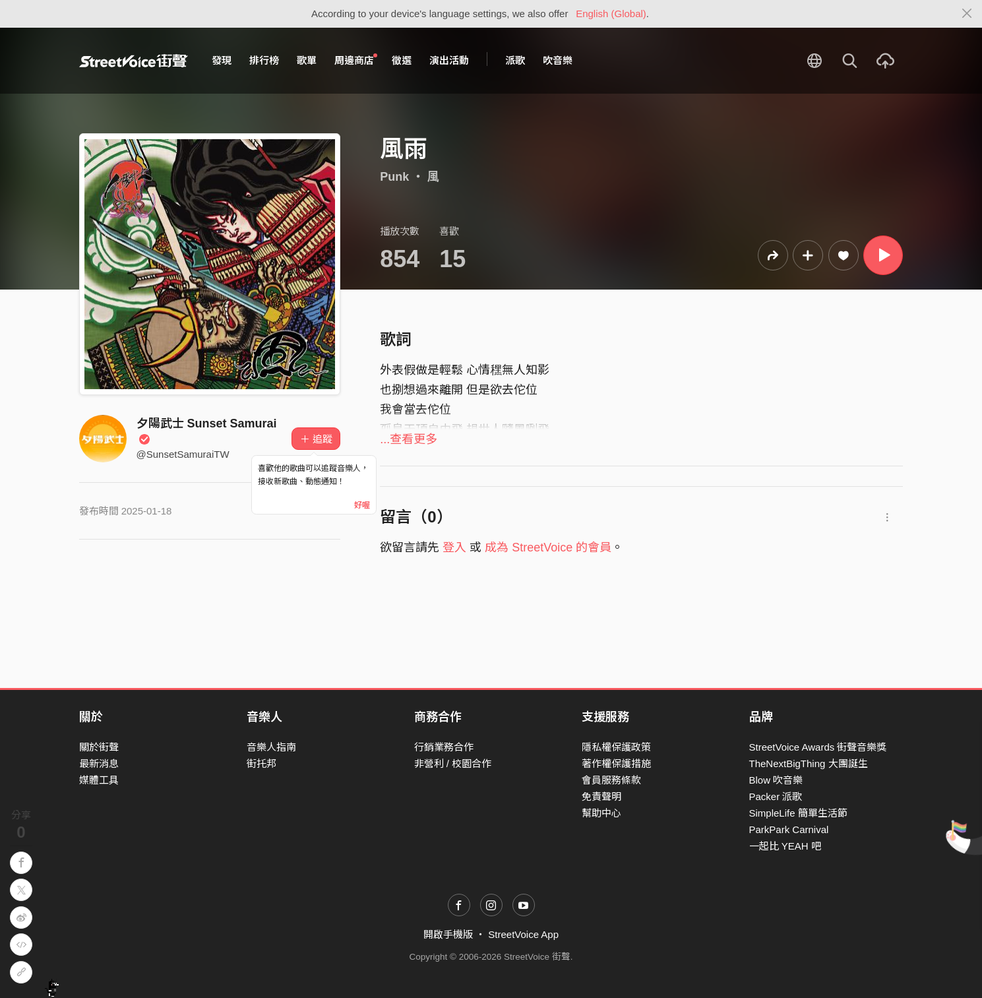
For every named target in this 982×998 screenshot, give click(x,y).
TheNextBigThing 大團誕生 (808, 763)
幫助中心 (601, 813)
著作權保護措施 (616, 763)
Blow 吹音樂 (776, 780)
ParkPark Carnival (789, 829)
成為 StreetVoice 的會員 (548, 547)
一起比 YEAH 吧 (785, 846)
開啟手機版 (448, 934)
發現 (221, 60)
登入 (454, 547)
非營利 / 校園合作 (453, 763)
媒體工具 (99, 780)
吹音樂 (557, 60)
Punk (394, 176)
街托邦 (261, 763)
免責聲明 (601, 796)
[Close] (967, 14)
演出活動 (449, 60)
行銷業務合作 (444, 747)
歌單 (307, 60)
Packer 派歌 (776, 796)
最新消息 (99, 763)
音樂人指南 (271, 747)
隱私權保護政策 (616, 747)
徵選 (402, 60)
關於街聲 (99, 747)
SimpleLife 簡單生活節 (798, 813)
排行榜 (264, 60)
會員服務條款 (611, 780)
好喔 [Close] (362, 505)
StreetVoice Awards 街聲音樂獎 (818, 747)
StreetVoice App (523, 934)
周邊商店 (356, 60)
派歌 (515, 60)
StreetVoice (133, 60)
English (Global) (611, 13)
